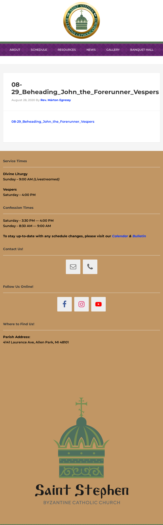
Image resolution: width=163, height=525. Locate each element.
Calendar (120, 236)
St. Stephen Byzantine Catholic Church (81, 20)
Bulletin (139, 236)
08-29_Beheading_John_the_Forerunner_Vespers (52, 122)
